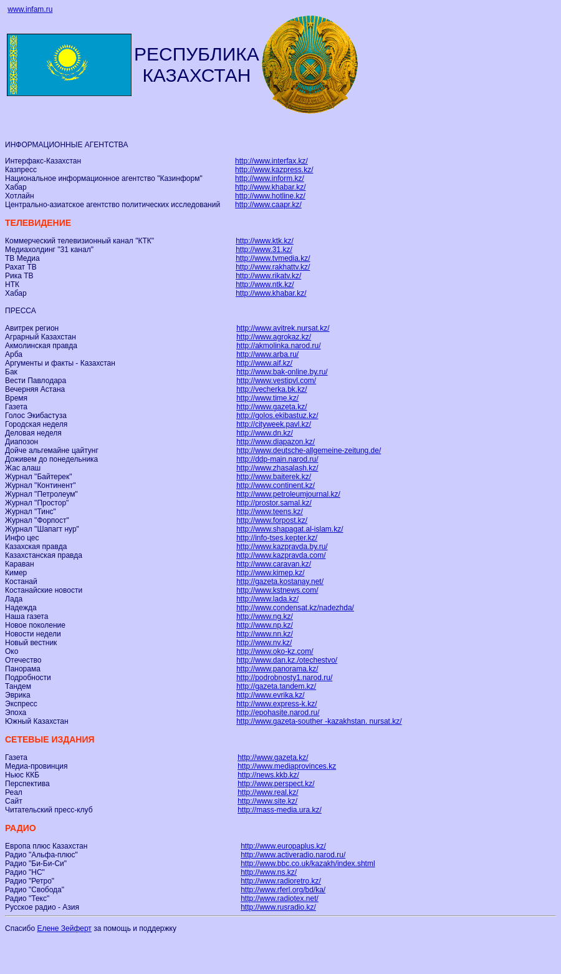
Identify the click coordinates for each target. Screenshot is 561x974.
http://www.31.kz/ (264, 249)
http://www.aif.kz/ (264, 363)
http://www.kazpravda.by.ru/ (282, 546)
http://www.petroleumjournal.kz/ (288, 494)
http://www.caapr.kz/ (268, 204)
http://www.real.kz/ (267, 792)
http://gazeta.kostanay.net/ (280, 581)
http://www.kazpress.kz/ (274, 169)
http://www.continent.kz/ (275, 485)
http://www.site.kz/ (267, 801)
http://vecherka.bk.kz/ (271, 389)
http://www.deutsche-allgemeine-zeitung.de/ (308, 450)
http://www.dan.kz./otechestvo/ (286, 660)
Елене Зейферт (64, 928)
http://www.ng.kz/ (264, 616)
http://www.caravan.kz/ (273, 564)
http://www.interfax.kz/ (271, 161)
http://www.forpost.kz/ (271, 520)
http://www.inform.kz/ (269, 178)
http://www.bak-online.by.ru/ (282, 372)
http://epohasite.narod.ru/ (277, 712)
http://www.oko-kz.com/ (274, 651)
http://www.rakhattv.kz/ (273, 267)
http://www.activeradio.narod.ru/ (293, 854)
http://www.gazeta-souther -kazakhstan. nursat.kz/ (318, 721)
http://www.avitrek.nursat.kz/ (282, 328)
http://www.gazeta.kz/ (271, 406)
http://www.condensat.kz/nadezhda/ (295, 607)
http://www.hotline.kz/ (270, 196)
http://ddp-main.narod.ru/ (277, 459)
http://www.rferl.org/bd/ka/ (283, 889)
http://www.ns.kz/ (269, 872)
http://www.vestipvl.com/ (276, 380)
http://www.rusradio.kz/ (278, 907)
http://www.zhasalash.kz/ (277, 468)
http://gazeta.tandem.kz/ (276, 686)
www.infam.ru (29, 9)
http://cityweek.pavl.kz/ (273, 424)
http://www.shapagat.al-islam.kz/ (289, 529)
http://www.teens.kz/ (269, 511)
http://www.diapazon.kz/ (275, 441)
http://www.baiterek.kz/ (273, 476)
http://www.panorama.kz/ (277, 669)
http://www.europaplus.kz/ (283, 846)
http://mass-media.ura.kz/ (279, 810)
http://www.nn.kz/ (264, 634)
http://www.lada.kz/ (267, 599)
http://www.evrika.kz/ (270, 695)
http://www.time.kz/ (267, 398)
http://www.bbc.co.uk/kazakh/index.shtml (308, 863)
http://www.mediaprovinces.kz (286, 766)
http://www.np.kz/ (264, 625)
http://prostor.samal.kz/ (274, 503)
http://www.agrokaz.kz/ (273, 337)
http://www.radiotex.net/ (280, 898)
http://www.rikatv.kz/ (268, 275)
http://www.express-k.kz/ (276, 703)
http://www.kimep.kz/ (270, 572)
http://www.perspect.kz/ (275, 783)
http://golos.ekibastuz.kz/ (277, 415)
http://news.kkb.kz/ (268, 775)
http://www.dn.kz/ (264, 433)
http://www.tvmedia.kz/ (273, 258)
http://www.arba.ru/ (267, 354)
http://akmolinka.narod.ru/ (278, 345)
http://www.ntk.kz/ (265, 284)
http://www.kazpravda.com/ (280, 555)
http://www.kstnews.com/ (277, 590)
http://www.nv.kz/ (264, 642)
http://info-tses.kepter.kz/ (276, 537)
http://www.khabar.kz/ (270, 187)
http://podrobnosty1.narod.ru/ (284, 677)
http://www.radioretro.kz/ (281, 881)
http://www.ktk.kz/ (265, 240)
